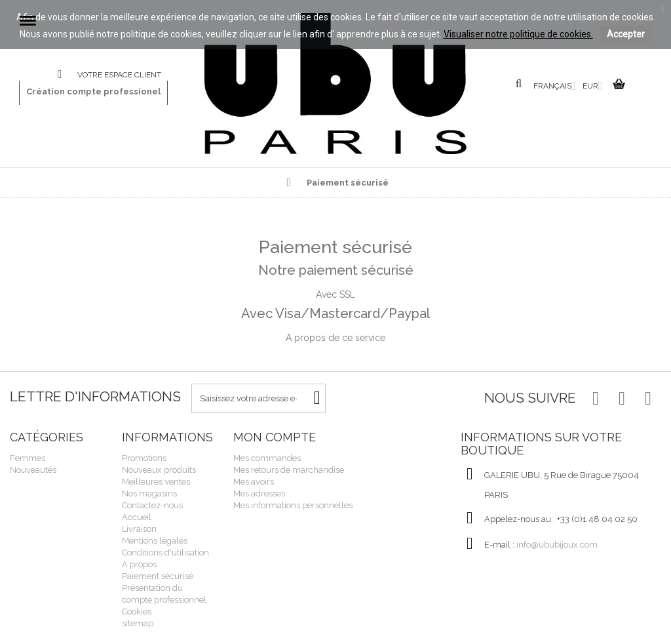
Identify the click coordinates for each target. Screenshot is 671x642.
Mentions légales (154, 541)
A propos (139, 564)
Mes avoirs (253, 482)
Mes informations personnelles (293, 505)
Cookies (136, 611)
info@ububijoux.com (557, 545)
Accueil (136, 517)
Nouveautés (33, 470)
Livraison (139, 529)
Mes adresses (259, 493)
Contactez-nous (67, 75)
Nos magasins (149, 493)
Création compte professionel (93, 91)
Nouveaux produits (159, 470)
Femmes (27, 458)
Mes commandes (267, 458)
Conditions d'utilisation (165, 552)
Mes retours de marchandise (288, 470)
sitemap (137, 623)
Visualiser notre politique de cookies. (518, 34)
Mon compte (274, 437)
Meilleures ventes (156, 482)
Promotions (144, 458)
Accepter (626, 34)
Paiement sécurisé (157, 576)
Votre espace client (119, 74)
